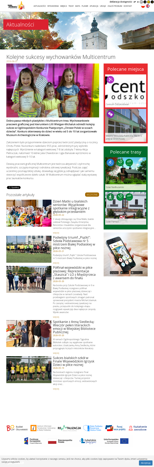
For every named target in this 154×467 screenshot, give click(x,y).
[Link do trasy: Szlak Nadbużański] (125, 173)
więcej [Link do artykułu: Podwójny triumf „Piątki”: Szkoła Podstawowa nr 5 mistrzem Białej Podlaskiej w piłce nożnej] (56, 262)
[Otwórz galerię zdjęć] (52, 90)
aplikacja (94, 6)
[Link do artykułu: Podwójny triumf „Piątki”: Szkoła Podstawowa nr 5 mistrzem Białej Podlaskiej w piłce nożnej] (28, 249)
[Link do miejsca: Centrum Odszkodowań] (125, 90)
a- (138, 1)
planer (85, 6)
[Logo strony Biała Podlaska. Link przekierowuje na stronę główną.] (16, 5)
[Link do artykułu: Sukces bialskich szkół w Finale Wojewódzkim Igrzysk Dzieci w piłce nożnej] (28, 369)
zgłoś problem (115, 6)
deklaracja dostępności (121, 1)
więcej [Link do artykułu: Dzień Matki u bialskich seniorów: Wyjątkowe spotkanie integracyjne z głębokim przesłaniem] (56, 232)
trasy (71, 6)
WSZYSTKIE (92, 194)
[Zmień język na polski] (143, 6)
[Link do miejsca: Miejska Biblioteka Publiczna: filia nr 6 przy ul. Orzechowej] (125, 125)
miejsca (63, 6)
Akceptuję (146, 462)
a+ (135, 1)
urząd (103, 6)
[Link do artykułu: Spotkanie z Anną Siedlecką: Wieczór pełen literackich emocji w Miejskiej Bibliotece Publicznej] (28, 333)
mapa (77, 6)
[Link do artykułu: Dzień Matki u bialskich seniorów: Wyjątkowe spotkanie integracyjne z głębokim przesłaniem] (28, 213)
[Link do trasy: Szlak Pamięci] (125, 208)
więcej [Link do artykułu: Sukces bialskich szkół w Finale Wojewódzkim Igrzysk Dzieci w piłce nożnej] (56, 388)
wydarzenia (53, 6)
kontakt (128, 6)
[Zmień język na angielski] (148, 6)
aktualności (40, 6)
